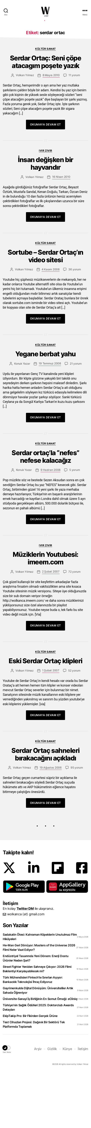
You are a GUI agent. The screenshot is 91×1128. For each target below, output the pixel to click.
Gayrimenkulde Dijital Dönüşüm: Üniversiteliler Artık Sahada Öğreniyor (38, 1046)
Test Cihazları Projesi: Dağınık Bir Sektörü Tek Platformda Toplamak (34, 1080)
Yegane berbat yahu (45, 409)
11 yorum (74, 130)
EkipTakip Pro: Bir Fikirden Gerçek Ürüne (30, 1071)
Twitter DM (25, 964)
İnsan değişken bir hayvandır (45, 219)
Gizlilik (52, 1104)
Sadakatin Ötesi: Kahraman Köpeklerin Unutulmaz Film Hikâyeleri (40, 992)
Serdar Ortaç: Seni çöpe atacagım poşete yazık (45, 117)
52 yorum (74, 726)
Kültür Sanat (45, 104)
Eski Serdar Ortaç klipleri (45, 716)
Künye (67, 1104)
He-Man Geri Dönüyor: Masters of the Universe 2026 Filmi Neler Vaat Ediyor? (39, 1003)
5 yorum (74, 525)
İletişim (83, 1104)
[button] (24, 942)
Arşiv (38, 1104)
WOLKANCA (45, 10)
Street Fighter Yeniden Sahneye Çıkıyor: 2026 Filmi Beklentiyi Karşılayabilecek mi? (37, 1024)
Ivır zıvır (45, 206)
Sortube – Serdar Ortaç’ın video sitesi (45, 311)
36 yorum (74, 325)
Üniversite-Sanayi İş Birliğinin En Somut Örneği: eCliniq (40, 1054)
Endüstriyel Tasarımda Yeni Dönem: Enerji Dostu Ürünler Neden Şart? (36, 1014)
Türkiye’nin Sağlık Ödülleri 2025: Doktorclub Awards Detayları (38, 1063)
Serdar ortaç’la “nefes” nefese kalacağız (45, 512)
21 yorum (76, 419)
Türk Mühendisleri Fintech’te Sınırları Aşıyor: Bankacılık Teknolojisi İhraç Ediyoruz (33, 1035)
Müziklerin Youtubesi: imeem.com (45, 613)
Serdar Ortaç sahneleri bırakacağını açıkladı (45, 809)
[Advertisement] (45, 50)
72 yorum (74, 627)
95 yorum (77, 823)
